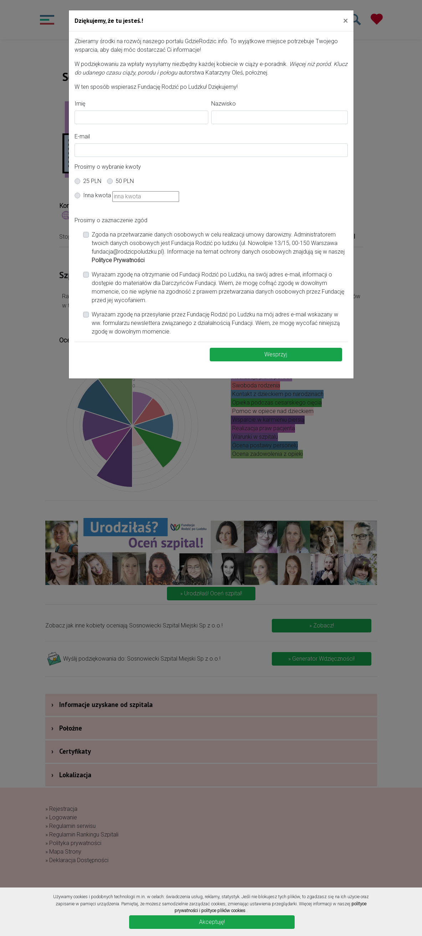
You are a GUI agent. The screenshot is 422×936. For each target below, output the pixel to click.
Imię (80, 103)
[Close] (345, 20)
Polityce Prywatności (118, 260)
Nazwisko (223, 103)
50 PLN (125, 181)
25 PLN (92, 181)
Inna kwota (97, 195)
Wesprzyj (275, 354)
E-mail (82, 136)
